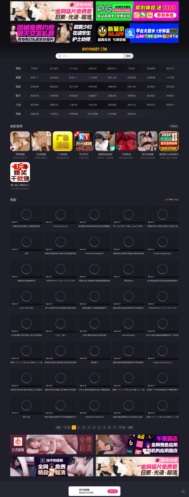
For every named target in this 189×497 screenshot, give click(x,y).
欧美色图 (73, 95)
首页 (58, 427)
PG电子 (34, 68)
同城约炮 (35, 113)
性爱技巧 (170, 104)
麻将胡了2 (112, 68)
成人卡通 (73, 86)
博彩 (18, 68)
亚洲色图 (54, 95)
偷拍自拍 (54, 86)
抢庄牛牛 (170, 68)
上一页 (67, 427)
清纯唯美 (131, 95)
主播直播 (151, 77)
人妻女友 (73, 104)
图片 (18, 95)
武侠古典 (93, 104)
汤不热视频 (93, 113)
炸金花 (131, 68)
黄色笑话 (151, 104)
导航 (18, 113)
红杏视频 (112, 113)
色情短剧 (131, 113)
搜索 (128, 56)
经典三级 (131, 86)
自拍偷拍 (54, 77)
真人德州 (54, 68)
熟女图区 (151, 95)
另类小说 (131, 104)
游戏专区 (93, 68)
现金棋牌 (151, 68)
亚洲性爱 (35, 86)
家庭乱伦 (54, 104)
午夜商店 (54, 113)
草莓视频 (73, 113)
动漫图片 (93, 95)
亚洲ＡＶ (35, 77)
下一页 (122, 427)
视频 (18, 77)
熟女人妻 (112, 77)
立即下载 (112, 491)
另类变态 (170, 86)
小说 (18, 104)
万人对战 (73, 68)
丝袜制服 (131, 77)
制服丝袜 (112, 86)
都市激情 (35, 104)
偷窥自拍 (35, 95)
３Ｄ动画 (93, 77)
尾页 (130, 427)
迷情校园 (112, 104)
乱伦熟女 (151, 86)
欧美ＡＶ (73, 77)
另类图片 (170, 95)
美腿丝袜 (112, 95)
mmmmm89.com (94, 49)
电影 (18, 86)
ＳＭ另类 (170, 77)
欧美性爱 (93, 86)
